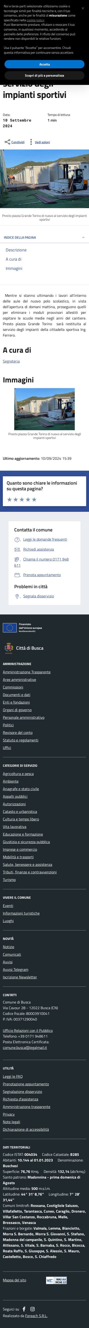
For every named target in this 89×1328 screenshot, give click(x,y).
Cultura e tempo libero (21, 819)
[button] (83, 7)
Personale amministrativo (23, 717)
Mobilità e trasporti (18, 857)
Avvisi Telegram (15, 969)
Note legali (11, 1122)
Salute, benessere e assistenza (27, 864)
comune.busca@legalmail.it (25, 1047)
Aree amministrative (19, 679)
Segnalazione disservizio (22, 1091)
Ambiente (11, 781)
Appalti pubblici (15, 796)
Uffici (7, 747)
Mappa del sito (14, 1280)
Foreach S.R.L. (36, 1316)
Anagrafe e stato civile (21, 789)
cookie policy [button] (35, 20)
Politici (8, 725)
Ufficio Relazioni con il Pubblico (28, 1030)
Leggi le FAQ (13, 1076)
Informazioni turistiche (21, 913)
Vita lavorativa (14, 826)
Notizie (8, 947)
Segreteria (11, 361)
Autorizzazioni (14, 804)
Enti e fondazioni (16, 702)
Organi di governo (17, 710)
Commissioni (13, 687)
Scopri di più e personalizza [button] (44, 75)
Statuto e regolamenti (20, 740)
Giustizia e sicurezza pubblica (26, 842)
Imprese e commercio (20, 849)
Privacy (9, 1114)
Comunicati (12, 954)
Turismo (9, 879)
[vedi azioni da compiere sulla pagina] (38, 142)
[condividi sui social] (14, 142)
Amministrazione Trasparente (27, 672)
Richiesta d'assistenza (20, 1099)
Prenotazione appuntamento (26, 1084)
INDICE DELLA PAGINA (44, 237)
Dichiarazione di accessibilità (26, 1129)
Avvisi (8, 962)
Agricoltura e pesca (18, 773)
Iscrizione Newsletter (20, 977)
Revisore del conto (18, 732)
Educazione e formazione (23, 834)
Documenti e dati (16, 694)
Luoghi (8, 921)
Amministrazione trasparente (26, 1106)
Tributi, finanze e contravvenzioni (30, 872)
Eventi (8, 905)
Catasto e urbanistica (20, 811)
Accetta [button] (44, 64)
